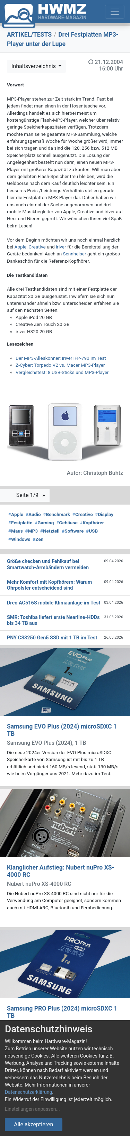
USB (92, 531)
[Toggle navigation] (114, 12)
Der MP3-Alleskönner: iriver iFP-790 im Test (61, 358)
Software (73, 531)
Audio (33, 514)
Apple (21, 247)
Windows (19, 539)
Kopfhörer (92, 522)
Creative (36, 247)
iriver (61, 247)
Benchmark (56, 514)
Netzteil (50, 531)
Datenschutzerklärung (28, 1092)
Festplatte (20, 522)
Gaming (44, 522)
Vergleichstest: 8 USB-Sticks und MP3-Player (62, 372)
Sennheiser (74, 253)
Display (104, 514)
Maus (15, 531)
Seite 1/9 (28, 495)
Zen (38, 539)
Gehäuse (67, 522)
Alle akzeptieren (33, 1124)
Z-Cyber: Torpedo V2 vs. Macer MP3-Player (60, 365)
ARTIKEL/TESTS (29, 34)
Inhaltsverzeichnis (34, 66)
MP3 (31, 531)
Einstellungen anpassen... (32, 1109)
